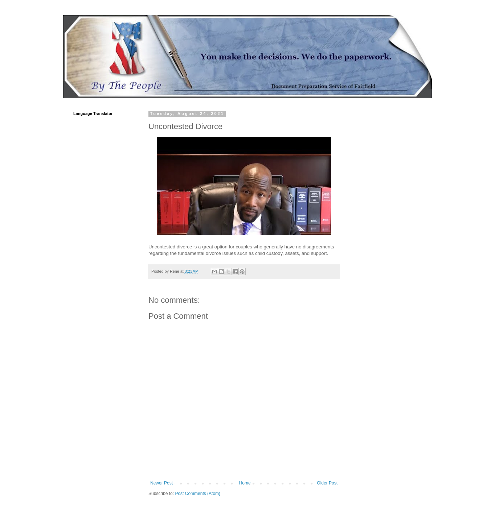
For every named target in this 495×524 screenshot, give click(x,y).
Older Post (327, 483)
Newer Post (161, 483)
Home (245, 483)
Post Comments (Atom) (197, 493)
